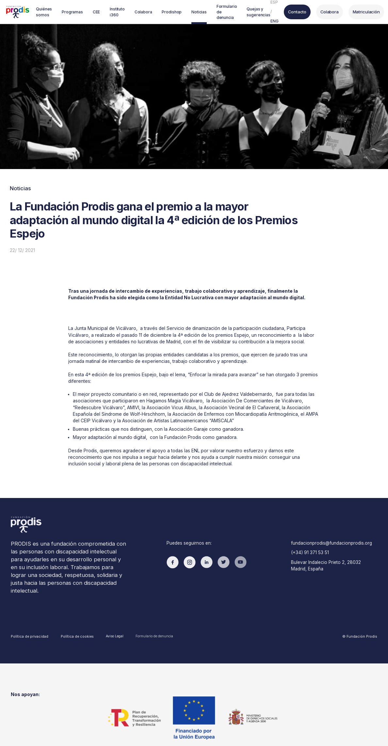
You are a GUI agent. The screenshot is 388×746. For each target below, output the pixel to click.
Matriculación (352, 11)
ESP (262, 3)
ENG (262, 20)
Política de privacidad (27, 608)
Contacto (285, 11)
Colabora (316, 11)
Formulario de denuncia (144, 607)
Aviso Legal (105, 608)
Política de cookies (70, 608)
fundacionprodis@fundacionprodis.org (329, 525)
